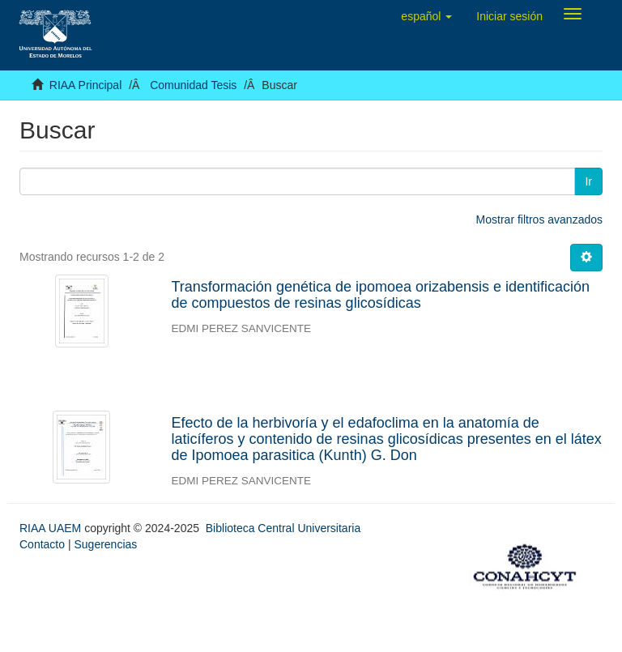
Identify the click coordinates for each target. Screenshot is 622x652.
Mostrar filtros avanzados (539, 219)
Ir (588, 181)
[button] (426, 16)
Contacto (42, 544)
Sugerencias (105, 544)
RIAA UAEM (51, 528)
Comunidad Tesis (193, 85)
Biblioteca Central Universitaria (283, 528)
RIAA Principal (85, 85)
